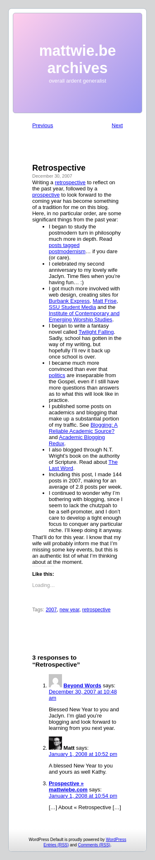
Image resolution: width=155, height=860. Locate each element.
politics (57, 375)
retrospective (70, 182)
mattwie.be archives (77, 59)
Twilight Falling (96, 332)
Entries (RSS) (56, 845)
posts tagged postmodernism (67, 248)
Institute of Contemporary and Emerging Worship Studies (84, 316)
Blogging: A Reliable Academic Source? (83, 428)
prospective (46, 195)
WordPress (116, 839)
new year (69, 610)
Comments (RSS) (94, 845)
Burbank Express (69, 301)
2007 (51, 610)
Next (117, 125)
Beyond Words (83, 685)
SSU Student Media (72, 307)
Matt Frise (105, 301)
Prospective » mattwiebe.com (68, 786)
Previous (42, 125)
